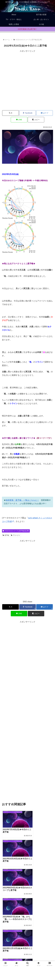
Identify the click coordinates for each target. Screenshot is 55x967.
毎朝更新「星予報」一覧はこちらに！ (22, 500)
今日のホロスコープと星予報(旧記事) (16, 531)
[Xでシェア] (10, 113)
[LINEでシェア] (19, 119)
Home (14, 956)
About (40, 956)
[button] (36, 119)
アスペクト (15, 535)
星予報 (6, 535)
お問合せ (40, 959)
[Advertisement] (27, 80)
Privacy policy (14, 959)
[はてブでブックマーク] (44, 113)
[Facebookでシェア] (27, 113)
